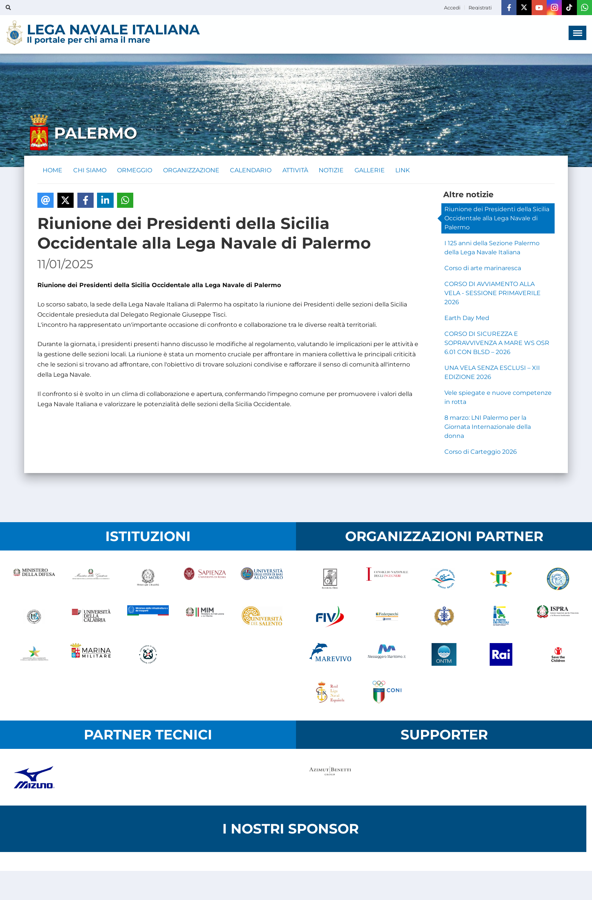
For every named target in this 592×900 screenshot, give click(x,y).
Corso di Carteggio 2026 (480, 452)
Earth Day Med (466, 318)
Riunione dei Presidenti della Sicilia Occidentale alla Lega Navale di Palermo (496, 219)
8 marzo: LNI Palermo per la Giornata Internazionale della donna (487, 427)
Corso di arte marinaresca (482, 268)
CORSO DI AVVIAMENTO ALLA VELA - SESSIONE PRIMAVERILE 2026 (492, 293)
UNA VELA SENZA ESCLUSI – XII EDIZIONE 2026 (492, 373)
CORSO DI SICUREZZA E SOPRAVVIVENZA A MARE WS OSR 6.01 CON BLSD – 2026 (496, 343)
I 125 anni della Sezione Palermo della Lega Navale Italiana (492, 248)
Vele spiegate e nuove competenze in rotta (498, 398)
